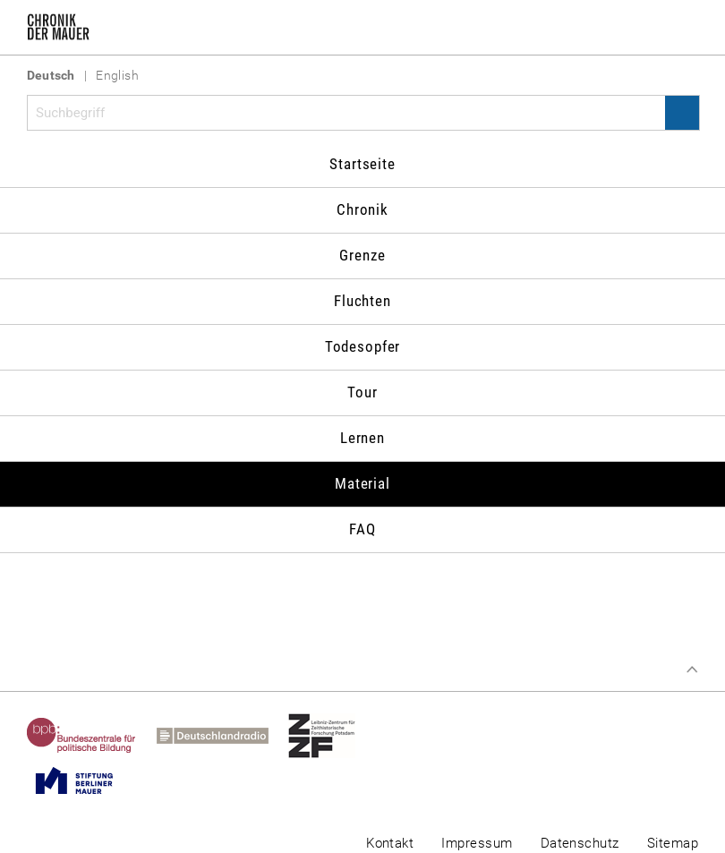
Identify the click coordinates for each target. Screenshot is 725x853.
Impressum (476, 843)
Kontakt (390, 843)
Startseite (362, 164)
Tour (362, 392)
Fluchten (362, 301)
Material (362, 483)
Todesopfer (363, 346)
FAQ (362, 529)
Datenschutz (580, 843)
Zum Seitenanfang (692, 669)
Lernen (362, 438)
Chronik (362, 209)
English (117, 75)
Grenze (362, 255)
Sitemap (672, 843)
